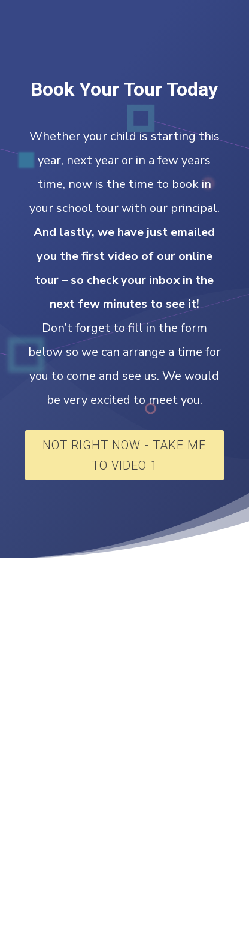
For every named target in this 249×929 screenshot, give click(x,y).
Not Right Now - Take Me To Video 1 (124, 455)
